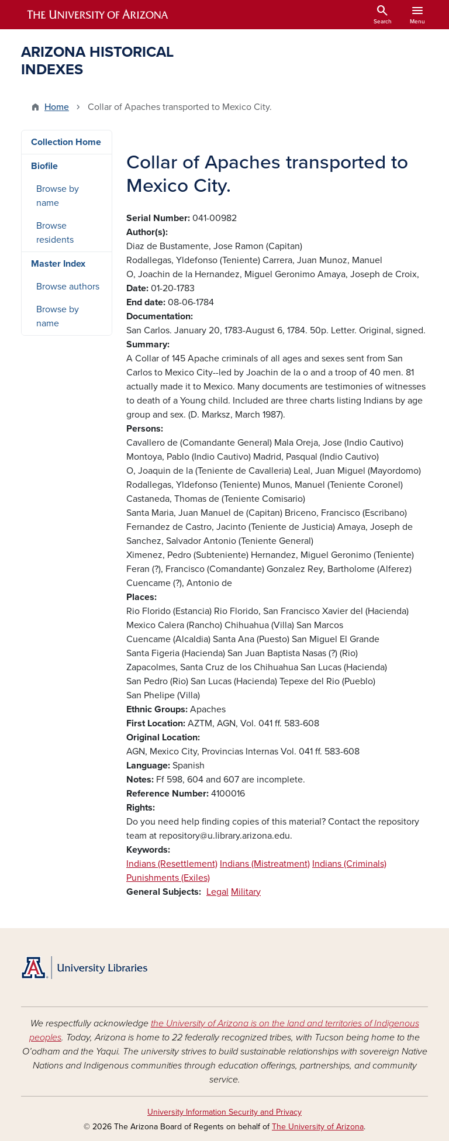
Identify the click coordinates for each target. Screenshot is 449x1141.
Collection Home (66, 142)
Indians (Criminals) (349, 864)
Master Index (58, 264)
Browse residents (55, 233)
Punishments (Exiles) (168, 878)
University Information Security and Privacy (224, 1112)
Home (56, 107)
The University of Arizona (318, 1127)
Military (246, 892)
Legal (217, 892)
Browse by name (57, 196)
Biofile (44, 166)
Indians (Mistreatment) (265, 864)
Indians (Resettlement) (171, 864)
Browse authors (67, 286)
